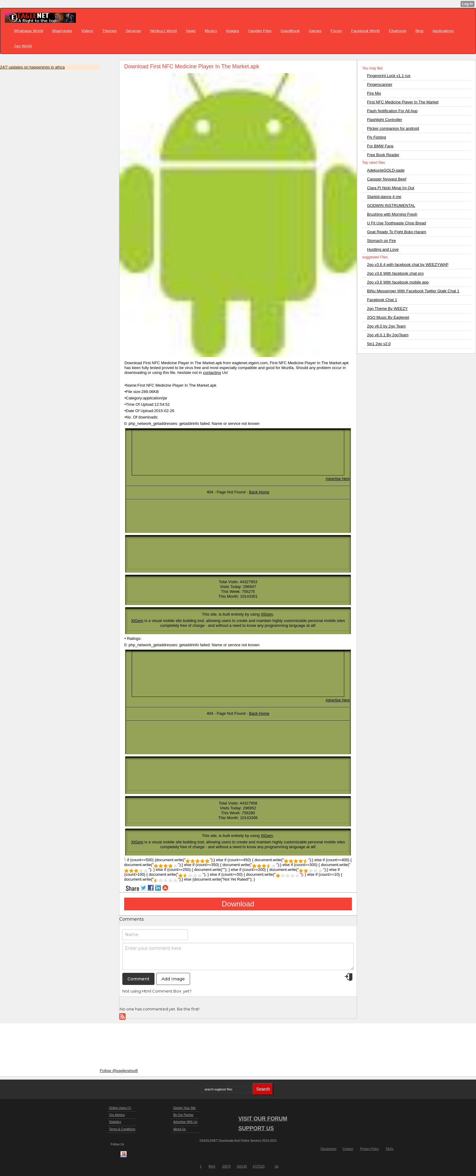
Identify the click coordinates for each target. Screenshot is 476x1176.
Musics (211, 31)
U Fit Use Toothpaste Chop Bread (396, 223)
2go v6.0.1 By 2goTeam (388, 335)
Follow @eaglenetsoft (119, 1070)
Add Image (173, 979)
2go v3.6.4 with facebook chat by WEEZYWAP (407, 264)
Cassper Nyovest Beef (386, 179)
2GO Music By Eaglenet (388, 317)
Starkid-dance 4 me (384, 196)
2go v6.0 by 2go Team (386, 326)
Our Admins (117, 1115)
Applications (443, 31)
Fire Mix (374, 93)
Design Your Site (184, 1108)
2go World (23, 46)
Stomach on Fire (381, 240)
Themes (109, 31)
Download (238, 904)
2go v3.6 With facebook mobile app (398, 282)
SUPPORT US (256, 1128)
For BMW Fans (380, 146)
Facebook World (365, 31)
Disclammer (329, 1149)
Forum (336, 31)
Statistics (115, 1122)
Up (277, 1166)
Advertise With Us (185, 1122)
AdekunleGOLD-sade (386, 170)
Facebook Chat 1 (382, 299)
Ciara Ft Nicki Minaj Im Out (390, 188)
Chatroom (397, 31)
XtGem (267, 614)
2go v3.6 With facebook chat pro (395, 273)
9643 (212, 1166)
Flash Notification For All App (392, 111)
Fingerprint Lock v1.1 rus (388, 75)
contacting (212, 372)
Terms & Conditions (122, 1129)
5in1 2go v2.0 (379, 343)
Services (133, 31)
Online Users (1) (120, 1108)
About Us (179, 1129)
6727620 (259, 1166)
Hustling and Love (383, 249)
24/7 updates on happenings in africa (32, 67)
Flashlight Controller (384, 119)
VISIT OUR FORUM (262, 1119)
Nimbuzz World (163, 31)
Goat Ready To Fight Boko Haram (396, 232)
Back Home (259, 492)
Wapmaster (62, 31)
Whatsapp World (28, 31)
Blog (419, 31)
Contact (348, 1149)
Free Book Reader (383, 155)
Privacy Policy (369, 1149)
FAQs (389, 1149)
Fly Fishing (376, 137)
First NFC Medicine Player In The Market (402, 102)
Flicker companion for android (393, 128)
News (191, 31)
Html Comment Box (161, 991)
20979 (226, 1166)
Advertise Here (338, 479)
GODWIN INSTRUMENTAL (391, 205)
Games (315, 31)
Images (232, 31)
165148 (242, 1166)
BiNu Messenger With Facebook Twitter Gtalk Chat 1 (413, 291)
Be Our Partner (183, 1115)
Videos (87, 31)
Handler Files (260, 31)
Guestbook (290, 31)
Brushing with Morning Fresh (392, 214)
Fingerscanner (379, 84)
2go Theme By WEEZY (387, 308)
